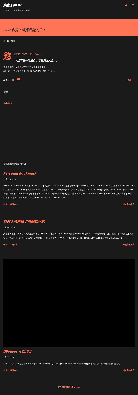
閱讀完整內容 (129, 204)
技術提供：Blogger (69, 387)
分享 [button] (129, 80)
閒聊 (12, 80)
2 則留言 (14, 244)
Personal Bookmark (20, 173)
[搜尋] (126, 5)
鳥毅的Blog (13, 5)
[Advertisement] (69, 133)
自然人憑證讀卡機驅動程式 (24, 221)
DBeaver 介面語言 (17, 351)
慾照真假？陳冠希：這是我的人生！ (29, 54)
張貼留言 (8, 102)
